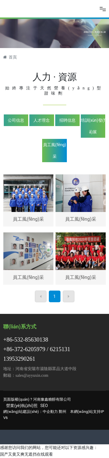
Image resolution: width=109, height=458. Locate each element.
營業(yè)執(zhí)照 (21, 405)
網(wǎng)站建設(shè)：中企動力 (30, 411)
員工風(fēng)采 (54, 150)
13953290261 (19, 359)
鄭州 (62, 411)
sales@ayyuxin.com (31, 375)
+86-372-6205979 (24, 349)
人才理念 (41, 120)
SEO (44, 405)
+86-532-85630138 (25, 339)
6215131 (60, 349)
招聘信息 (67, 120)
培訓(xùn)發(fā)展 (93, 126)
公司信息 (16, 120)
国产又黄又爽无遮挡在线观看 (26, 454)
